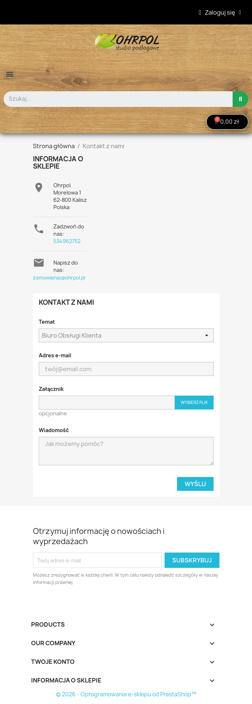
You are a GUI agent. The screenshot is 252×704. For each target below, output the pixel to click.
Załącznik (51, 388)
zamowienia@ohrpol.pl (59, 277)
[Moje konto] (220, 12)
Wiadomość (54, 430)
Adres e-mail (55, 355)
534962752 (66, 241)
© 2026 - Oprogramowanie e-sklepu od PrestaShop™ (126, 694)
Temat (47, 321)
